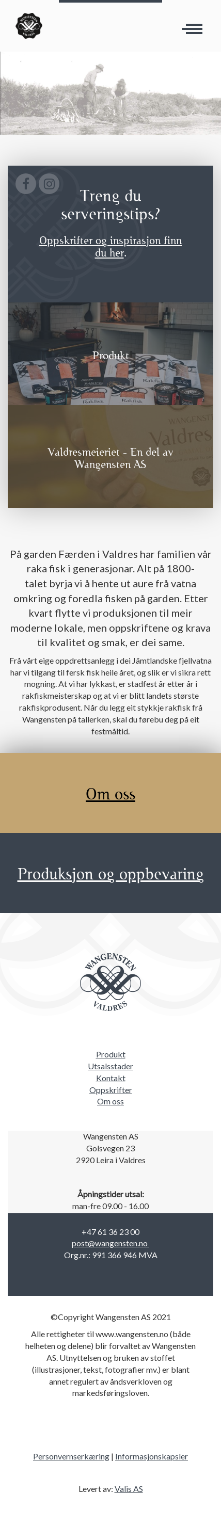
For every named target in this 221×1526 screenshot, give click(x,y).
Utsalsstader (110, 1066)
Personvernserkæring (71, 1456)
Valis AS (129, 1488)
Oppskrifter (110, 1090)
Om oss (110, 1101)
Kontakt (110, 1078)
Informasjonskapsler (151, 1456)
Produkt (110, 1054)
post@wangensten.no (110, 1243)
